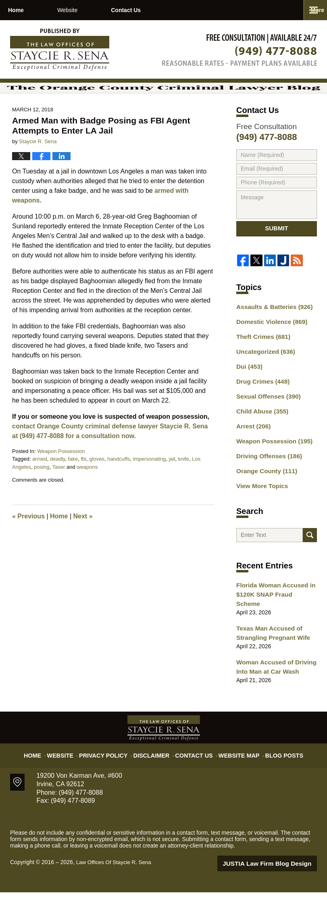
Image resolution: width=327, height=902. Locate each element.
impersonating (149, 481)
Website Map (234, 761)
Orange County (264, 490)
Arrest (252, 448)
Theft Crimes (260, 363)
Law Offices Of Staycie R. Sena (115, 872)
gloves (96, 481)
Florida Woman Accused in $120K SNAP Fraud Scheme (273, 613)
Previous (28, 538)
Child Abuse (260, 433)
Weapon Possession (61, 473)
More (311, 10)
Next (83, 538)
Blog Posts (275, 761)
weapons (87, 489)
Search (310, 556)
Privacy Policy (111, 761)
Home (32, 10)
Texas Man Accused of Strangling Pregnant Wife (270, 645)
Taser (58, 489)
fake (73, 481)
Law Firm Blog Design (278, 873)
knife (183, 481)
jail (172, 481)
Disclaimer (154, 761)
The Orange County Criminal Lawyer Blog (59, 50)
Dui (248, 391)
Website (101, 10)
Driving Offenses (266, 476)
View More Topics (259, 504)
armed (39, 481)
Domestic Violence (268, 349)
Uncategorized (263, 377)
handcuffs (118, 481)
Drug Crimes (260, 405)
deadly (57, 481)
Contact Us (176, 10)
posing (41, 489)
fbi (83, 481)
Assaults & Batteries (271, 335)
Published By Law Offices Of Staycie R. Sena (239, 50)
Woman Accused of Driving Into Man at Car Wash (272, 677)
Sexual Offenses (265, 419)
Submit (276, 253)
